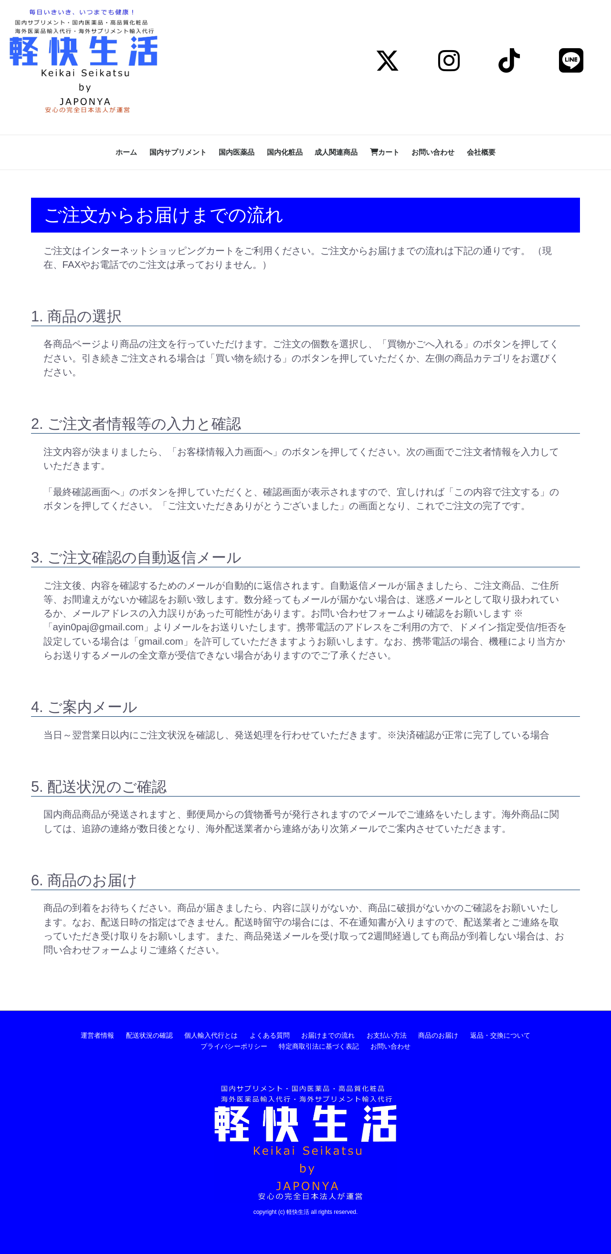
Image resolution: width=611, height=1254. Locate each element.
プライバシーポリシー (233, 1046)
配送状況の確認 (149, 1035)
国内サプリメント (178, 152)
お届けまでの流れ (328, 1035)
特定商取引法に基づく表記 (319, 1046)
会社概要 (481, 152)
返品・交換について (500, 1035)
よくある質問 (270, 1035)
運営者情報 (97, 1035)
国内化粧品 (285, 152)
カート (385, 152)
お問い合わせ (432, 152)
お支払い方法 (387, 1035)
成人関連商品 (336, 152)
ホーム (126, 152)
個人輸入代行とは (211, 1035)
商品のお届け (438, 1035)
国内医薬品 (236, 152)
